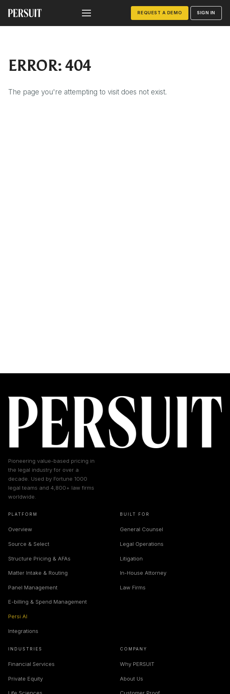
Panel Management (33, 587)
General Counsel (141, 529)
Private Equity (25, 678)
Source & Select (28, 544)
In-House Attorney (143, 572)
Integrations (23, 631)
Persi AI (17, 616)
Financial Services (31, 664)
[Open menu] (86, 13)
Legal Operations (142, 544)
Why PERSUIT (137, 664)
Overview (20, 529)
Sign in (206, 12)
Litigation (131, 558)
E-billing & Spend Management (47, 601)
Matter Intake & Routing (38, 572)
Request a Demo (159, 12)
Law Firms (133, 587)
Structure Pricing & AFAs (39, 558)
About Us (131, 678)
